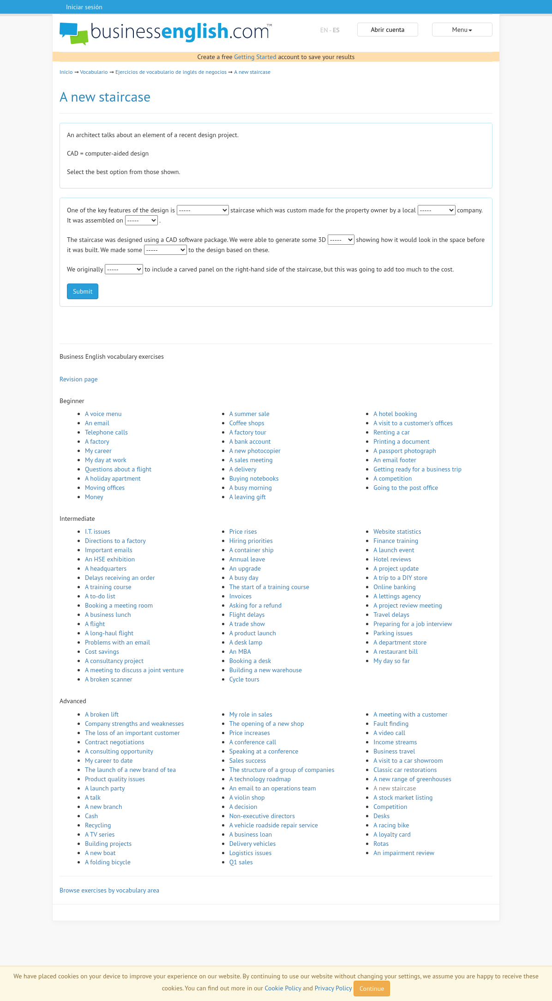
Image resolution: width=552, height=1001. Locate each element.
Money (94, 497)
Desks (381, 816)
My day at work (105, 460)
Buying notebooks (254, 478)
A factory (97, 441)
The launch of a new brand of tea (130, 770)
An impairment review (403, 853)
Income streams (395, 742)
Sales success (247, 760)
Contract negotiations (114, 742)
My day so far (391, 661)
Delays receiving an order (120, 577)
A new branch (103, 806)
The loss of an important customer (132, 733)
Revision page (79, 379)
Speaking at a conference (264, 751)
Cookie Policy (283, 988)
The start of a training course (269, 587)
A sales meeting (251, 460)
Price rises (243, 531)
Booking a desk (250, 661)
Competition (390, 806)
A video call (389, 733)
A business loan (250, 834)
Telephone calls (106, 432)
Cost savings (102, 651)
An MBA (240, 651)
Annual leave (247, 559)
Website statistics (397, 531)
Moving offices (105, 487)
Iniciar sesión (84, 7)
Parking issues (393, 633)
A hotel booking (395, 414)
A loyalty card (391, 834)
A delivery (243, 469)
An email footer (394, 460)
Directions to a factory (115, 541)
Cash (91, 816)
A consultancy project (114, 661)
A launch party (105, 788)
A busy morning (250, 487)
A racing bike (391, 825)
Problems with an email (117, 642)
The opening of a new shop (266, 723)
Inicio (66, 71)
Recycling (98, 825)
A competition (392, 478)
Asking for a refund (255, 605)
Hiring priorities (251, 541)
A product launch (252, 633)
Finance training (395, 541)
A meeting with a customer (410, 714)
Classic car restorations (405, 770)
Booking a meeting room (119, 605)
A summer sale (249, 414)
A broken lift (102, 714)
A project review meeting (407, 605)
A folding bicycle (108, 862)
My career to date (108, 760)
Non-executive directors (262, 816)
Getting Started (255, 57)
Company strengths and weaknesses (134, 723)
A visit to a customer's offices (413, 423)
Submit (82, 291)
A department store (399, 642)
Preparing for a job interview (412, 624)
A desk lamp (246, 642)
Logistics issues (250, 853)
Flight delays (247, 614)
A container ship (251, 550)
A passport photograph (404, 450)
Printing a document (401, 441)
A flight (95, 624)
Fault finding (390, 723)
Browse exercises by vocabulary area (109, 890)
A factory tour (247, 432)
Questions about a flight (118, 469)
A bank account (250, 441)
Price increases (249, 733)
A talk (93, 797)
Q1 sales (241, 862)
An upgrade (245, 568)
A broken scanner (108, 679)
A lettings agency (397, 596)
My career (98, 450)
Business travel (394, 751)
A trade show (247, 624)
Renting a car (391, 432)
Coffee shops (246, 423)
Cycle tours (244, 679)
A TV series (99, 834)
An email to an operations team (272, 788)
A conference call (252, 742)
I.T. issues (97, 531)
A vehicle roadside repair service (273, 825)
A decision (243, 806)
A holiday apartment (113, 478)
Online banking (394, 587)
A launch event (393, 550)
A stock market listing (402, 797)
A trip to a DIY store (400, 577)
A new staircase (252, 71)
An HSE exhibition (110, 559)
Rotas (381, 843)
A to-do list (100, 596)
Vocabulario (94, 71)
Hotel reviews (392, 559)
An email (97, 423)
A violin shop (247, 797)
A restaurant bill (395, 651)
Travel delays (391, 614)
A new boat (100, 853)
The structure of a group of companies (282, 770)
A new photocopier (255, 450)
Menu (462, 29)
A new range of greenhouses (412, 779)
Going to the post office (405, 487)
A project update (396, 568)
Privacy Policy (333, 988)
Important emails (108, 550)
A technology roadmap (260, 779)
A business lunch (108, 614)
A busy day (243, 577)
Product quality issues (115, 779)
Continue (372, 988)
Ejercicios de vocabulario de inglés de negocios (171, 71)
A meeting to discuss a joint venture (134, 670)
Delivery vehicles (252, 843)
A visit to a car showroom (408, 760)
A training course (108, 587)
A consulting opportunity (119, 751)
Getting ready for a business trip (417, 469)
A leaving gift (247, 497)
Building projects (108, 843)
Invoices (240, 596)
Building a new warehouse (265, 670)
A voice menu (103, 414)
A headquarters (105, 568)
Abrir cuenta (387, 29)
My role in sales (250, 714)
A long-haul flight (109, 633)
